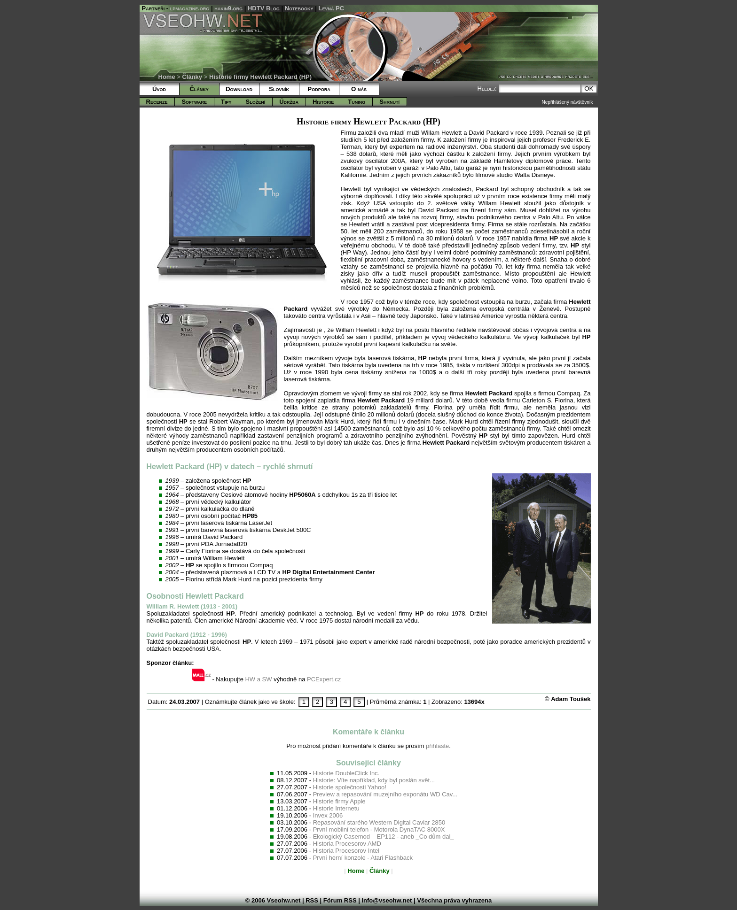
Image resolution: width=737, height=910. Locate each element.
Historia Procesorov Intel (346, 850)
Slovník (279, 89)
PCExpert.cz (324, 679)
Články (192, 76)
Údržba (288, 101)
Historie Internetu (336, 808)
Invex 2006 (328, 815)
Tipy (226, 101)
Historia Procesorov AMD (347, 843)
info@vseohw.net (386, 900)
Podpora (318, 89)
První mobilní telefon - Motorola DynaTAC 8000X (379, 829)
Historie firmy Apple (339, 801)
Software (194, 101)
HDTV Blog (264, 8)
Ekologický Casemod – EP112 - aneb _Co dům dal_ (383, 836)
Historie (323, 101)
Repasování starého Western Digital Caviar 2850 (379, 822)
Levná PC (332, 8)
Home (166, 76)
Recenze (157, 101)
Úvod (159, 89)
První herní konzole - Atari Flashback (363, 857)
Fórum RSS (340, 900)
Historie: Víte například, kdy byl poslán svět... (374, 780)
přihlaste (437, 745)
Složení (256, 101)
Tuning (356, 101)
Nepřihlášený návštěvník (567, 102)
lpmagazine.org (190, 8)
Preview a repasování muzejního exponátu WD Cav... (385, 794)
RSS (312, 900)
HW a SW (258, 679)
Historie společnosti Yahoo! (349, 787)
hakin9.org (228, 8)
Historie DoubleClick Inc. (346, 773)
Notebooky (299, 8)
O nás (359, 89)
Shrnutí (389, 101)
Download (239, 89)
